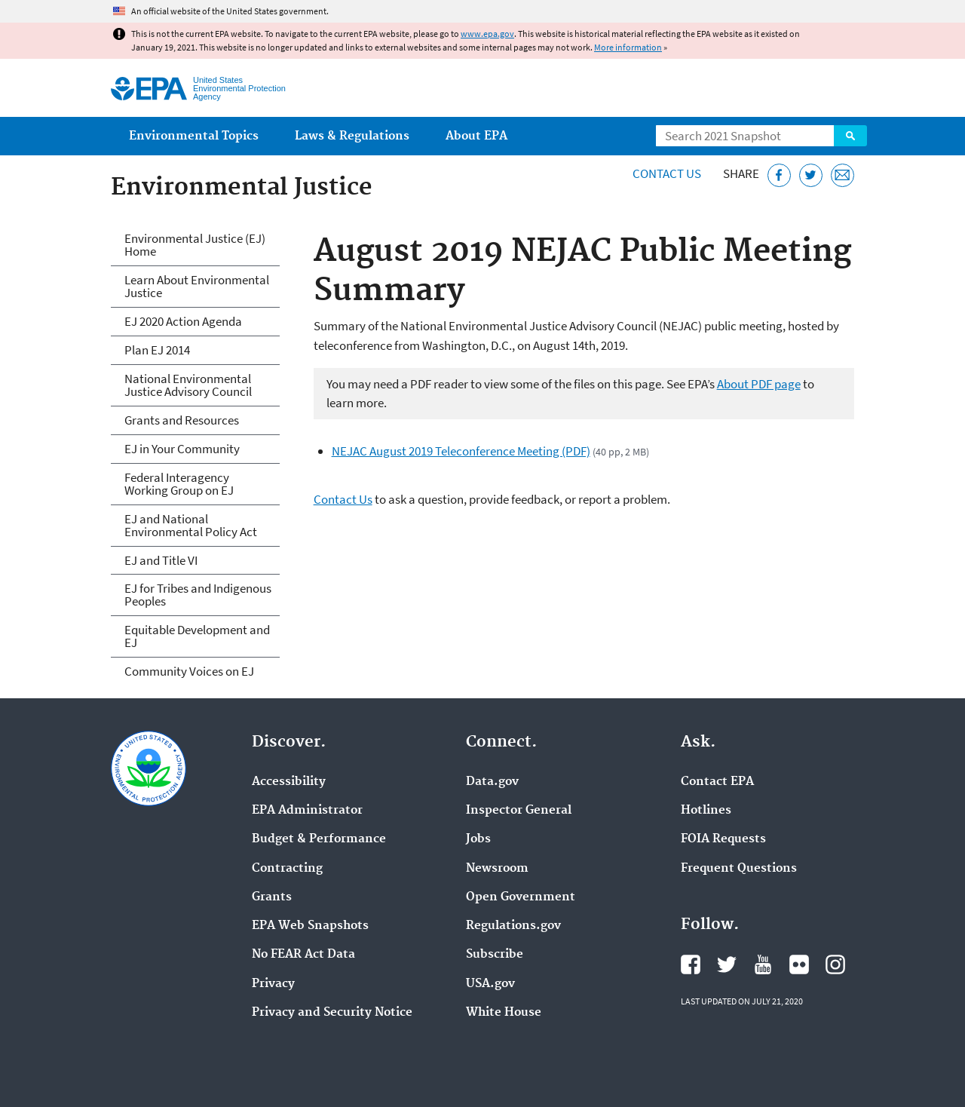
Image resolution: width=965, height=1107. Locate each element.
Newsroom (497, 868)
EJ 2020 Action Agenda (183, 321)
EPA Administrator (307, 810)
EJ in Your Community (182, 448)
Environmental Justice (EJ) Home (194, 244)
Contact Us (667, 173)
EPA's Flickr (799, 964)
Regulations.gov (513, 926)
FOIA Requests (723, 839)
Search (850, 135)
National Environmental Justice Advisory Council (188, 385)
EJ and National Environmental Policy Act (190, 525)
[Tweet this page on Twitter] (811, 175)
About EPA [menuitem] (476, 136)
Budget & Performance (319, 839)
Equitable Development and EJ (197, 636)
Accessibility (289, 782)
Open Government (520, 897)
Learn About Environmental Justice (196, 286)
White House (503, 1013)
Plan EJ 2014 (157, 350)
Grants (272, 897)
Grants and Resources (181, 420)
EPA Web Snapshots (310, 926)
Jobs (478, 839)
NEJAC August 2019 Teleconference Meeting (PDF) (461, 451)
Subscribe (494, 954)
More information (628, 47)
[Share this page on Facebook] (779, 175)
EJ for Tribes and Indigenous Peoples (197, 594)
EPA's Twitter (727, 964)
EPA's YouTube (763, 964)
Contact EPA (717, 782)
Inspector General (518, 810)
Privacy (273, 984)
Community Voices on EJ (189, 671)
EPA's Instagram (835, 964)
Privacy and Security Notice (332, 1013)
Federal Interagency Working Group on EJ (179, 483)
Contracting (287, 868)
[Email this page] (842, 175)
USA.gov (490, 984)
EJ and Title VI (161, 560)
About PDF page (759, 384)
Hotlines (706, 810)
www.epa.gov (487, 33)
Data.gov (492, 782)
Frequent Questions (739, 868)
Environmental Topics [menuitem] (194, 136)
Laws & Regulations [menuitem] (352, 136)
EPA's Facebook (690, 964)
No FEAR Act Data (303, 954)
